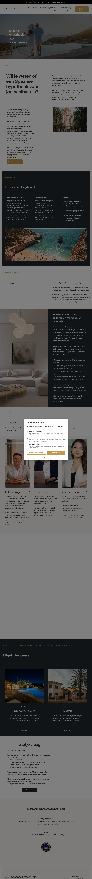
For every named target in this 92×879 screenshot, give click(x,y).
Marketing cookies (46, 446)
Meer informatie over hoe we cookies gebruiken (38, 457)
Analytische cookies (46, 439)
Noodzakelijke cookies (46, 433)
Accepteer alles (56, 452)
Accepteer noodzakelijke (36, 452)
